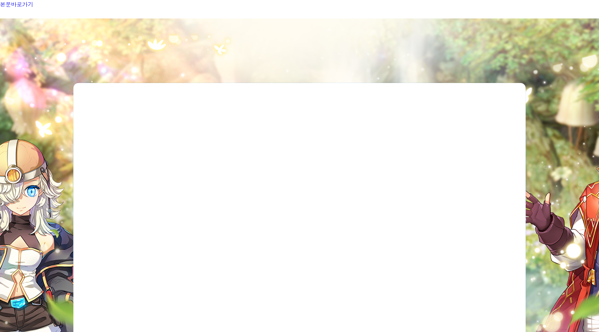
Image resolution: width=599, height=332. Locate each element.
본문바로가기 (16, 4)
